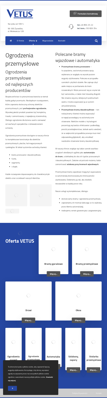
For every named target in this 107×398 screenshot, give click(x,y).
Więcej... (53, 273)
